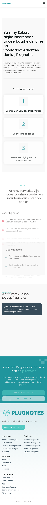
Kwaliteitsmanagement (11, 445)
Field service (7, 442)
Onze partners (7, 481)
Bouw (4, 466)
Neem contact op (9, 487)
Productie (6, 460)
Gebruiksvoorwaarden (11, 490)
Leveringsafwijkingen (10, 449)
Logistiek (5, 469)
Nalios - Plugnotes (31, 439)
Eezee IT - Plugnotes (32, 442)
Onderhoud (6, 463)
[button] (44, 3)
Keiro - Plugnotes (31, 449)
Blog (3, 484)
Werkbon (5, 452)
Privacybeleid (7, 493)
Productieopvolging (10, 439)
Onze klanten (7, 478)
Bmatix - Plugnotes (32, 452)
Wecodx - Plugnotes (32, 445)
